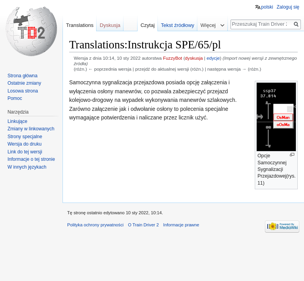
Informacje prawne (181, 224)
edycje (213, 57)
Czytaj (148, 25)
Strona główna (22, 75)
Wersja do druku (24, 144)
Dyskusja (110, 25)
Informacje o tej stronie (31, 159)
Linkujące (17, 121)
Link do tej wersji (24, 152)
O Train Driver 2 (143, 224)
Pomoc (14, 98)
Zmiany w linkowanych (30, 129)
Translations (79, 25)
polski (267, 7)
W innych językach (26, 167)
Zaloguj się (288, 7)
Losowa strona (22, 91)
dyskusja (194, 57)
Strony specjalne (24, 136)
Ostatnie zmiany (24, 83)
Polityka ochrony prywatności (95, 224)
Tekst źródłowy (177, 25)
